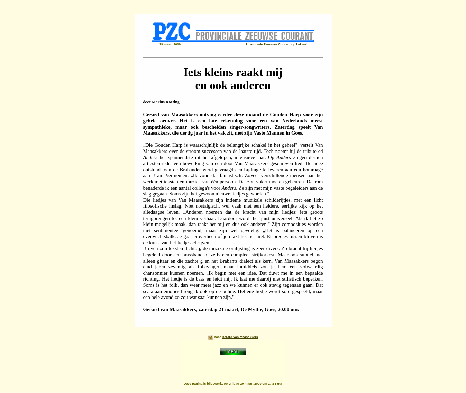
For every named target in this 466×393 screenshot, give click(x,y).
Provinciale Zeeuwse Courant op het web (277, 44)
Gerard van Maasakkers (240, 337)
